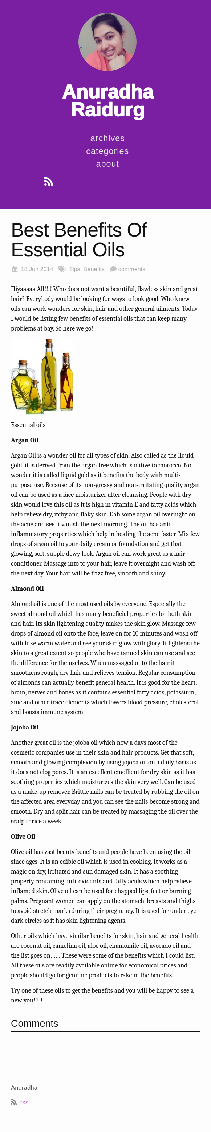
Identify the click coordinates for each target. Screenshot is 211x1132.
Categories (107, 151)
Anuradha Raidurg (107, 100)
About (107, 164)
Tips (74, 269)
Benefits (94, 269)
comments (132, 269)
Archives (107, 138)
